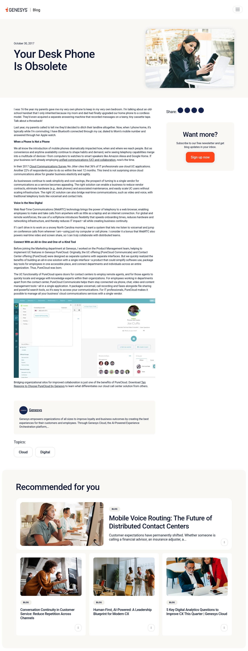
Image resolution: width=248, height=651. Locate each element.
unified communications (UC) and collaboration (87, 160)
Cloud (23, 452)
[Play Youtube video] (84, 338)
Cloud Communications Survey (47, 166)
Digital (45, 452)
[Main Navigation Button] (237, 9)
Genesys (35, 410)
